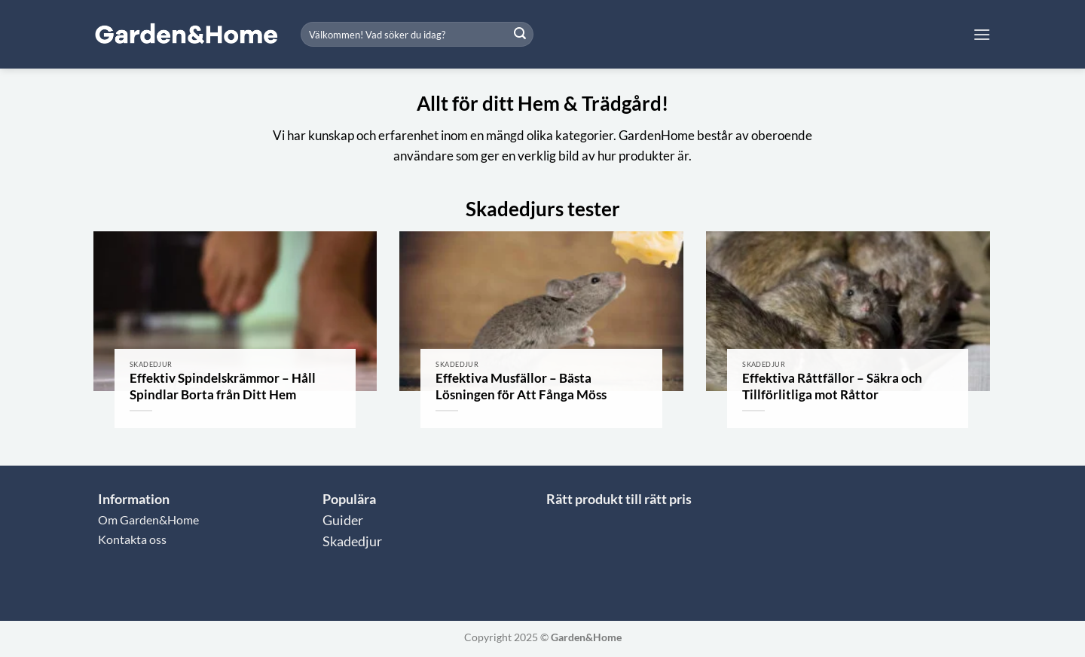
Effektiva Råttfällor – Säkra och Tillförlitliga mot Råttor (832, 386)
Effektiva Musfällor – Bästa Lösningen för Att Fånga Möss (521, 386)
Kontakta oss (132, 539)
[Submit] (520, 34)
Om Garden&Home (148, 519)
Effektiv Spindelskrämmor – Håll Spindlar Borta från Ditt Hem (223, 386)
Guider (342, 520)
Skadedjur (352, 541)
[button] (982, 34)
